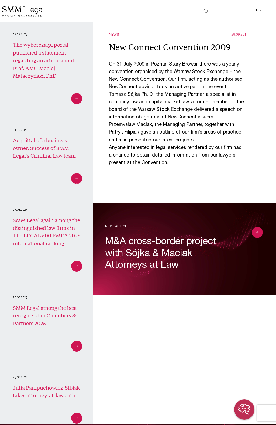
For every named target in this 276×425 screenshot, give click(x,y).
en (256, 10)
